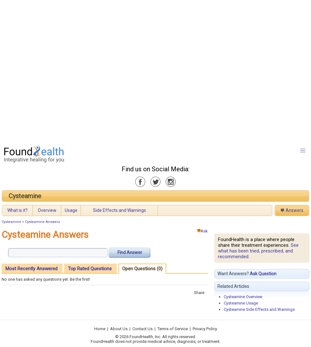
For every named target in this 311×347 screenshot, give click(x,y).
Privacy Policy (205, 328)
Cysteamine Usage (241, 303)
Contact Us (142, 328)
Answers (294, 210)
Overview (47, 210)
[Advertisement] (71, 70)
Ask (202, 231)
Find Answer (129, 252)
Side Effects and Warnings (119, 210)
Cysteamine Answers (42, 222)
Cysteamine (25, 196)
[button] (302, 150)
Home (99, 328)
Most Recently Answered (31, 269)
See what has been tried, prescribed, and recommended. (258, 250)
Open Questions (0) (142, 269)
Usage (71, 210)
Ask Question (263, 273)
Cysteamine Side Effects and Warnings (259, 309)
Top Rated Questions (90, 269)
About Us (119, 328)
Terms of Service (172, 328)
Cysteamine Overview (243, 296)
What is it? (17, 210)
